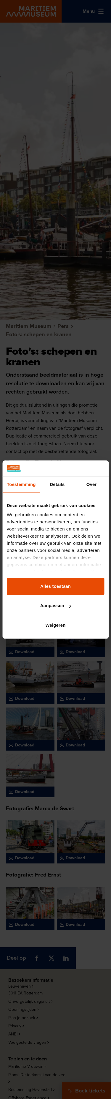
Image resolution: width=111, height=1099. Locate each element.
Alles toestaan (55, 586)
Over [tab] (91, 484)
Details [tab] (57, 484)
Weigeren (55, 625)
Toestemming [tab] (21, 484)
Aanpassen (55, 605)
